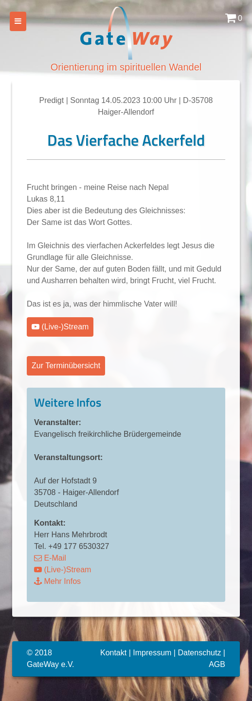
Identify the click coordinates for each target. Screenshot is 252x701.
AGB (217, 664)
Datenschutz (199, 653)
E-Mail (50, 558)
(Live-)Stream (60, 327)
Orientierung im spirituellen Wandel (126, 38)
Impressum (152, 653)
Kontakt (113, 653)
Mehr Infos (57, 581)
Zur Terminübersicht (66, 365)
